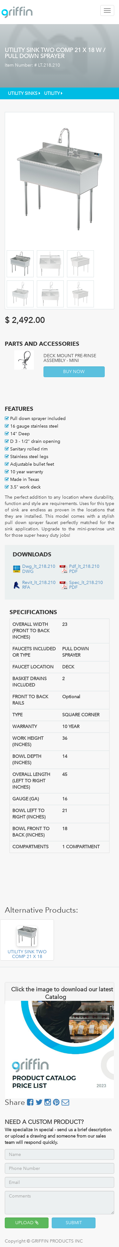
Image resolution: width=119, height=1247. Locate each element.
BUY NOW (74, 371)
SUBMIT (74, 1222)
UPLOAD (26, 1222)
